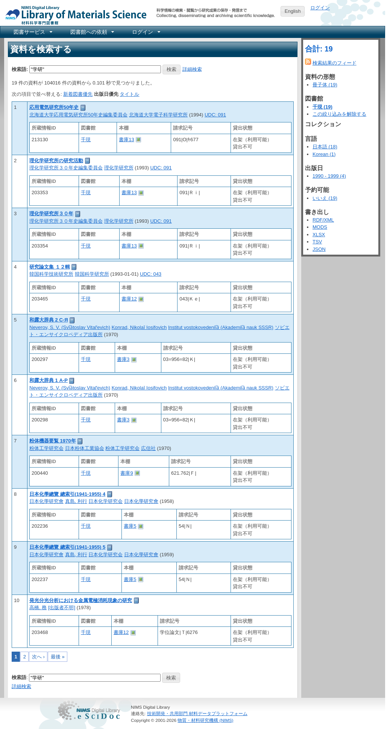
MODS (320, 227)
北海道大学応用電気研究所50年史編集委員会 (78, 115)
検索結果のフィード (335, 63)
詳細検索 (192, 69)
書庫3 (123, 359)
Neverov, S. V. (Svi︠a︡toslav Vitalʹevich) (69, 327)
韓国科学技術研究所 (51, 274)
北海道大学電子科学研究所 (158, 115)
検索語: (20, 69)
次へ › (38, 657)
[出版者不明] (61, 607)
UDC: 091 (215, 115)
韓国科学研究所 (92, 274)
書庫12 (129, 299)
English (293, 11)
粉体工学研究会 (46, 448)
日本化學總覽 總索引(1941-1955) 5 (67, 547)
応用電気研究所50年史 (54, 107)
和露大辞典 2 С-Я (48, 320)
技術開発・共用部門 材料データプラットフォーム (197, 713)
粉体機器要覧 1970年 (52, 441)
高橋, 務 (38, 607)
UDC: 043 (150, 274)
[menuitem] (32, 32)
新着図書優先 (78, 94)
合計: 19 (319, 49)
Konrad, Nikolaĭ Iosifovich (139, 327)
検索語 (19, 677)
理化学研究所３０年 (51, 213)
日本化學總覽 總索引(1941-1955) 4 (67, 494)
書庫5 (130, 526)
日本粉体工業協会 (84, 448)
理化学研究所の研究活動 (56, 160)
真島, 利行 (76, 501)
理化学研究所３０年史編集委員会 (66, 168)
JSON (319, 249)
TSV (317, 242)
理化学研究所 (119, 168)
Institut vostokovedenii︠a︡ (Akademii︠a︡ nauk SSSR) (220, 327)
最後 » (58, 657)
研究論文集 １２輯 (49, 267)
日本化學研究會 (46, 501)
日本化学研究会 (105, 501)
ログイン (320, 8)
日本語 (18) (325, 146)
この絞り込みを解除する (339, 114)
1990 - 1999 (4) (329, 176)
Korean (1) (324, 154)
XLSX (319, 234)
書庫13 (126, 139)
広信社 (148, 448)
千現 (86, 139)
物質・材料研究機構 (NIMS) (205, 720)
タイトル (129, 94)
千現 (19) (322, 107)
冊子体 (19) (325, 85)
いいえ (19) (325, 198)
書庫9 (126, 473)
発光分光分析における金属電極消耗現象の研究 (80, 600)
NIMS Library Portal (74, 15)
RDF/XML (323, 220)
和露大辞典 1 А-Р (48, 380)
